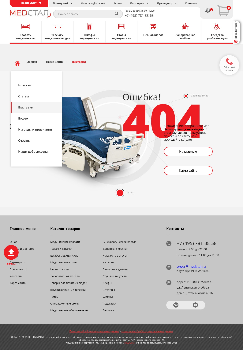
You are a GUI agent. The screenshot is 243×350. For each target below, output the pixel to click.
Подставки (109, 303)
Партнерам (17, 262)
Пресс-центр (18, 269)
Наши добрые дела (33, 151)
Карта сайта (188, 170)
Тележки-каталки (61, 248)
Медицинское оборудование (69, 310)
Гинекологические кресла (119, 242)
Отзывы (24, 140)
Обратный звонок (229, 69)
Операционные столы (64, 303)
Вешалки (108, 310)
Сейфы (107, 283)
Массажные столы (115, 255)
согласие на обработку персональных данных (147, 331)
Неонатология (59, 269)
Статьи (23, 96)
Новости (24, 85)
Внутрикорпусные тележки (68, 290)
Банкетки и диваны (115, 269)
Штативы (109, 290)
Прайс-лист (29, 3)
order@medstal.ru (191, 266)
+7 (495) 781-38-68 (139, 15)
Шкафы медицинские (64, 255)
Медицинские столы (63, 262)
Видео (23, 118)
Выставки (25, 107)
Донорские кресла (115, 248)
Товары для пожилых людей (68, 283)
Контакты (16, 276)
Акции (14, 255)
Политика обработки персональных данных (94, 331)
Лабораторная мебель (65, 276)
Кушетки (108, 262)
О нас (13, 242)
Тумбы (54, 296)
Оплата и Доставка (22, 248)
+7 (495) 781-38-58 (197, 243)
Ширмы (108, 296)
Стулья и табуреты (115, 276)
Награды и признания (35, 129)
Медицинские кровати (65, 242)
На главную (188, 151)
